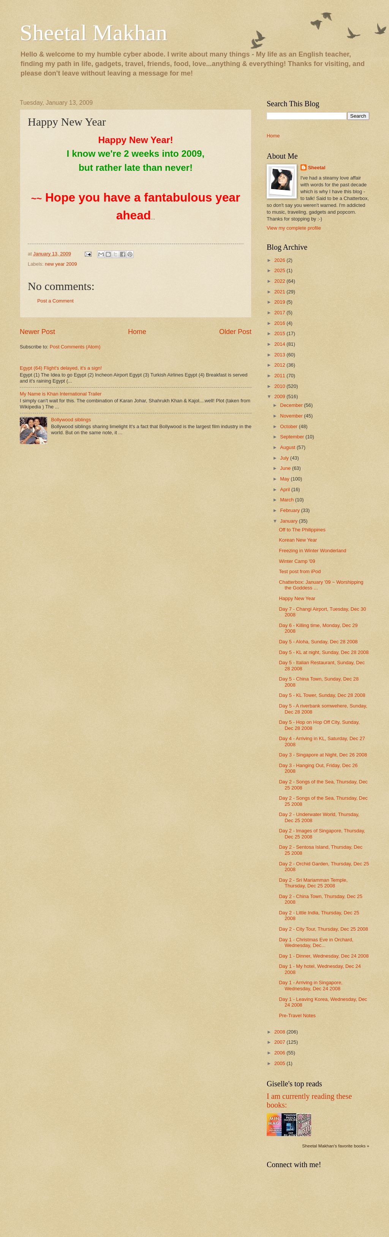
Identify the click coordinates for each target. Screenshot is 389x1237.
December (292, 405)
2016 (280, 323)
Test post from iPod (300, 571)
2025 (280, 270)
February (290, 510)
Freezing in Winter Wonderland (312, 550)
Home (137, 332)
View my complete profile (294, 228)
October (289, 426)
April (285, 489)
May (285, 479)
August (288, 447)
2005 (280, 1063)
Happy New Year (297, 598)
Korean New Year (298, 540)
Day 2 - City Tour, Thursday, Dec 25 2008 (323, 929)
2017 (280, 312)
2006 (280, 1053)
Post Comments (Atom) (75, 347)
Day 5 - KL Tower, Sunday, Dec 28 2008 (322, 695)
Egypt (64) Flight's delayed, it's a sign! (61, 368)
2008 (280, 1032)
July (285, 458)
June (286, 468)
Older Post (235, 332)
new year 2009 (61, 264)
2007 (280, 1042)
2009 (280, 396)
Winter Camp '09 (297, 561)
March (287, 500)
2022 (280, 281)
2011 (280, 375)
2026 (280, 260)
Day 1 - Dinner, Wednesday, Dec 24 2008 (323, 956)
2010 (280, 386)
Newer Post (37, 332)
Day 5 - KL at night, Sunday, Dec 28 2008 (323, 652)
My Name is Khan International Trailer (60, 394)
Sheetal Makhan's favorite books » (335, 1146)
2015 (280, 333)
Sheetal (317, 167)
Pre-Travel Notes (297, 1015)
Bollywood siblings (71, 419)
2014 (280, 344)
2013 (280, 355)
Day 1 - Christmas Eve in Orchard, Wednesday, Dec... (316, 942)
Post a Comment (55, 301)
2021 (280, 292)
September (292, 437)
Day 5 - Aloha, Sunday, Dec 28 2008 (318, 642)
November (292, 416)
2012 (280, 365)
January (289, 521)
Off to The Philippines (302, 530)
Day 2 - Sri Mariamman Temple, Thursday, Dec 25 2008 (313, 883)
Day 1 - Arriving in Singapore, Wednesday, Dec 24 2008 (310, 985)
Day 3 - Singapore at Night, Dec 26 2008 (323, 755)
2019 (280, 302)
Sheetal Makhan (93, 32)
